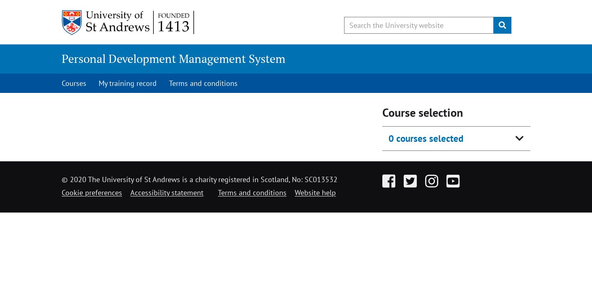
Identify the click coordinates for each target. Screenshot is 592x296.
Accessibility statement (167, 192)
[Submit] (502, 25)
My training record (128, 83)
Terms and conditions (203, 83)
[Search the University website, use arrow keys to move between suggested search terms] (419, 25)
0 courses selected (425, 138)
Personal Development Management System (173, 58)
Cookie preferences (92, 192)
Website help (315, 192)
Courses (74, 83)
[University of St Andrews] (128, 22)
